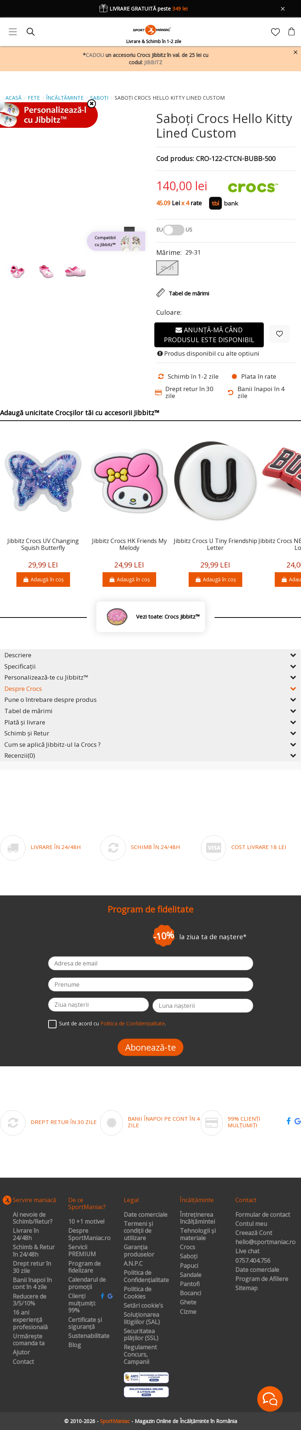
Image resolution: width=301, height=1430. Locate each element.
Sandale (190, 1275)
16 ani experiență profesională (30, 1320)
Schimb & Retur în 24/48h (34, 1251)
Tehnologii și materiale (198, 1234)
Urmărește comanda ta (29, 1340)
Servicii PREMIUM (82, 1251)
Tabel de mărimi (150, 711)
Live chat (247, 1251)
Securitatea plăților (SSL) (141, 1335)
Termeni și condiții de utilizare (138, 1231)
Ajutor (21, 1352)
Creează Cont (253, 1233)
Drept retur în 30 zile (32, 1267)
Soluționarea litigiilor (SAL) (142, 1318)
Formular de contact (262, 1215)
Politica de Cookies (137, 1293)
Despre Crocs (150, 688)
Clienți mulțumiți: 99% (82, 1303)
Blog (74, 1345)
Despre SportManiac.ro (89, 1234)
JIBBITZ (153, 62)
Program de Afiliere (261, 1279)
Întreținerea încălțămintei (197, 1218)
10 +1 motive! (86, 1222)
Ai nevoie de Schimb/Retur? (33, 1218)
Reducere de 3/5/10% (29, 1300)
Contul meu (251, 1224)
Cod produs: (175, 158)
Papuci (189, 1266)
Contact (23, 1362)
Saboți (188, 1256)
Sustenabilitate (88, 1336)
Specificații (150, 666)
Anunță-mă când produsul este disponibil (209, 334)
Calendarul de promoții (87, 1283)
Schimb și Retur (150, 733)
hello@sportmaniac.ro (265, 1242)
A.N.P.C (133, 1264)
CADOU (95, 54)
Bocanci (190, 1293)
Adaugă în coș (43, 579)
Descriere (150, 655)
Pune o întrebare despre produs (150, 699)
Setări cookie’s (143, 1305)
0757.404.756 (252, 1261)
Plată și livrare (150, 722)
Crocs (187, 1247)
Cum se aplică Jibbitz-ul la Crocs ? (150, 744)
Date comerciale (145, 1215)
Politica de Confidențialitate (132, 1023)
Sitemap (246, 1288)
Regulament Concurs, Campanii (140, 1354)
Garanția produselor (139, 1251)
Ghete (188, 1302)
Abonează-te (150, 1047)
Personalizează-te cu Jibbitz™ (150, 677)
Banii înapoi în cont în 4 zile (32, 1284)
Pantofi (190, 1284)
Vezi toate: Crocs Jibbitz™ (168, 616)
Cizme (188, 1312)
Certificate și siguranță (85, 1323)
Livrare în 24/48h (26, 1234)
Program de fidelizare (84, 1267)
